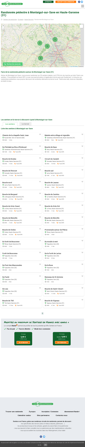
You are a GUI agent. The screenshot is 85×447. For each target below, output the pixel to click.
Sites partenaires (43, 415)
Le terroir (25, 124)
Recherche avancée (14, 64)
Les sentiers (10, 124)
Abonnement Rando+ (72, 412)
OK (46, 445)
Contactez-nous (61, 415)
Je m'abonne (23, 342)
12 (47, 46)
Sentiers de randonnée (10, 19)
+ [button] (3, 26)
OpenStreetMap (74, 66)
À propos (48, 2)
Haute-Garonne (29, 19)
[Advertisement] (42, 97)
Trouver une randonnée (14, 412)
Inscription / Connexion (50, 412)
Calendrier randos (24, 415)
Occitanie (20, 19)
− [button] (3, 28)
